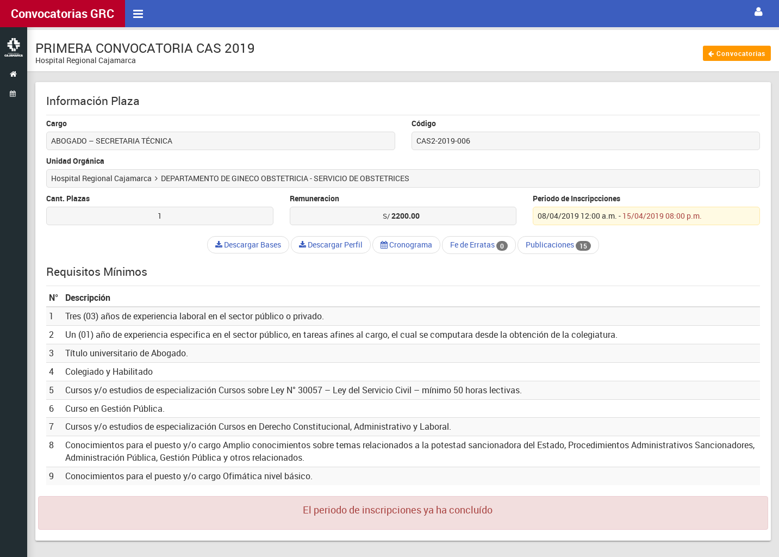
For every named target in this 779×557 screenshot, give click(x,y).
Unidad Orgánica (75, 161)
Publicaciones (558, 244)
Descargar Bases (248, 244)
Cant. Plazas (68, 198)
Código (424, 123)
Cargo (56, 123)
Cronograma (406, 244)
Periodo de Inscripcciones (576, 198)
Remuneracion (314, 198)
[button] (758, 12)
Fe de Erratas (479, 244)
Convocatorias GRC (62, 13)
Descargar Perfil (331, 244)
